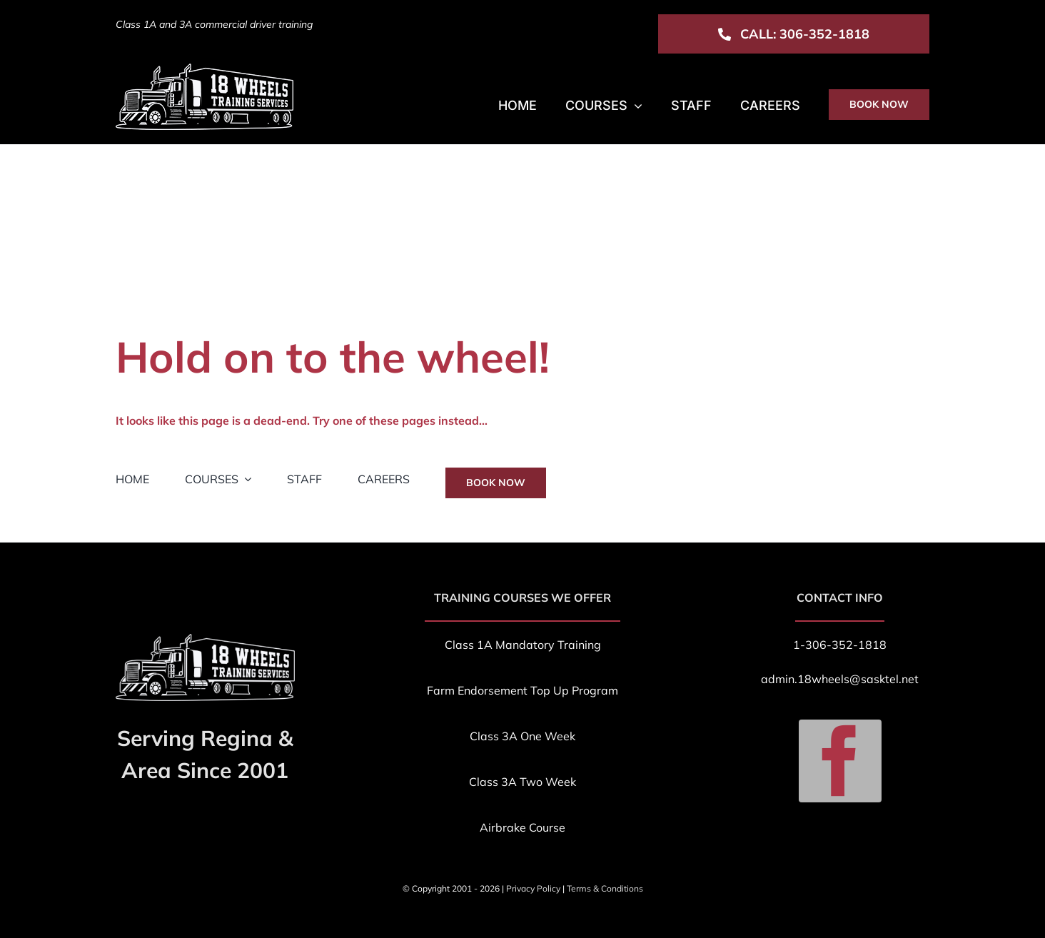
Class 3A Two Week (522, 782)
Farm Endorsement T (482, 690)
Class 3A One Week (522, 736)
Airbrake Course (522, 827)
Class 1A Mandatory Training (523, 644)
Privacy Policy (533, 888)
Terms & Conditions (605, 888)
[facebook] (840, 761)
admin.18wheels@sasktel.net (840, 679)
